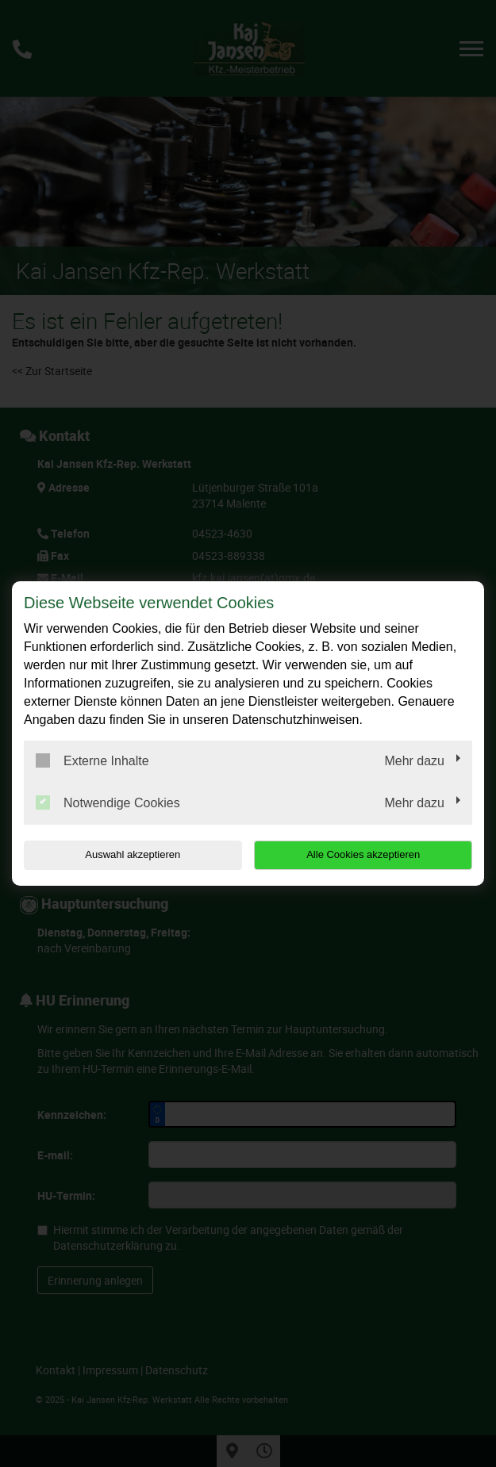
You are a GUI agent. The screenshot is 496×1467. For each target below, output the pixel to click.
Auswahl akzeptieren (124, 854)
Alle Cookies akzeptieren (371, 854)
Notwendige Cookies (108, 802)
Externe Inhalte (92, 760)
